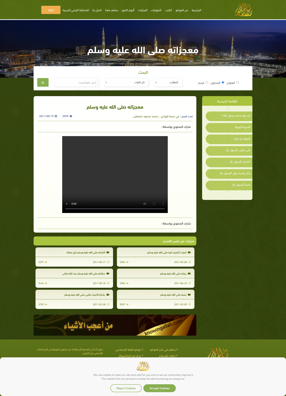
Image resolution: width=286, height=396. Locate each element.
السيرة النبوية (242, 126)
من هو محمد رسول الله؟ (236, 115)
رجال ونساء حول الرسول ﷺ (235, 173)
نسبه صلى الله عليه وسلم (175, 294)
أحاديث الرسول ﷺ (240, 161)
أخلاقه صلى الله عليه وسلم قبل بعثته (88, 252)
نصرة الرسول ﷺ (241, 184)
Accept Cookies (160, 388)
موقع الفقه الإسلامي (128, 349)
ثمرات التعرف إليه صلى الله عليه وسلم (169, 252)
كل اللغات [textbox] (139, 82)
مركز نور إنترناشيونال (129, 355)
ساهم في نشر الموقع (163, 349)
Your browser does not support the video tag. (115, 174)
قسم (203, 82)
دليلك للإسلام (167, 355)
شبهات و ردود (242, 138)
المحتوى (217, 82)
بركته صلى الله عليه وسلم (175, 273)
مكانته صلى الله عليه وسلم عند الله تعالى (85, 273)
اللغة (51, 9)
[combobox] (168, 82)
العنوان (233, 82)
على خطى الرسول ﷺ (238, 149)
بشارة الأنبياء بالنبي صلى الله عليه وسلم (86, 294)
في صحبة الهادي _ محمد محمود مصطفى (156, 116)
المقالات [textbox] (173, 82)
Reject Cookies (126, 388)
